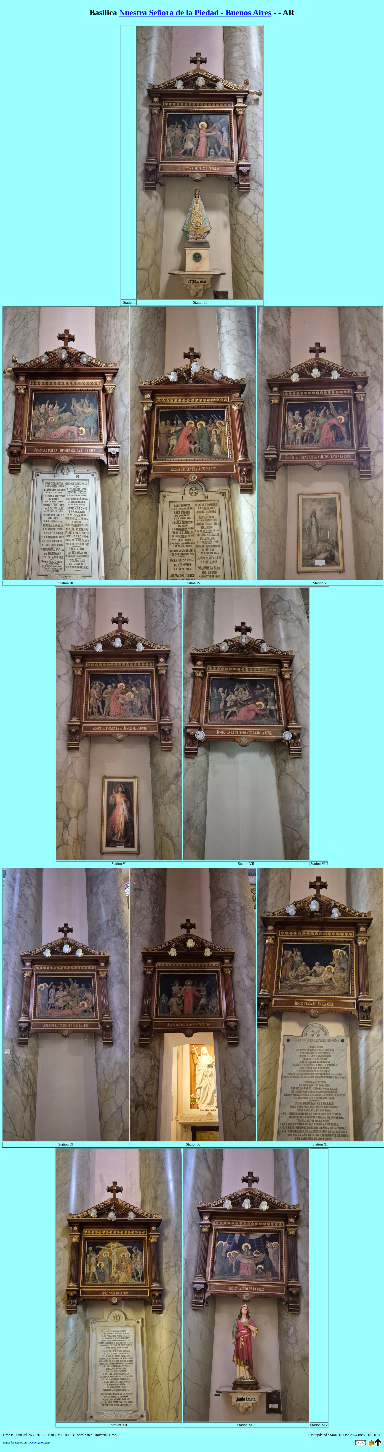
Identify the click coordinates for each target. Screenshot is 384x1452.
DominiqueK (36, 1442)
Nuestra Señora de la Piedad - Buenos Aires (195, 12)
